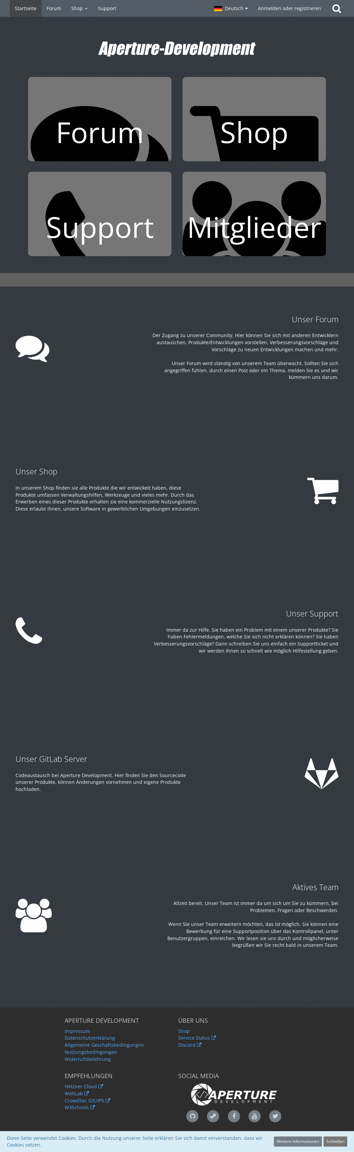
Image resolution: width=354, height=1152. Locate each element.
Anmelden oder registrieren (289, 8)
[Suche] (336, 8)
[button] (231, 8)
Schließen (335, 1141)
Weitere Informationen (298, 1141)
